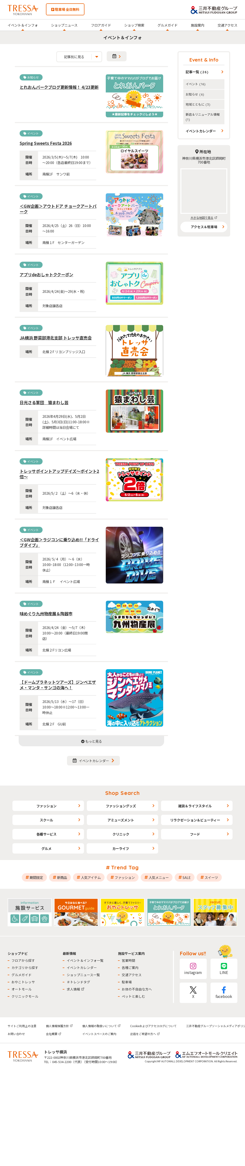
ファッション (46, 805)
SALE (187, 877)
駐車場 (127, 981)
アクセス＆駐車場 (204, 226)
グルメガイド (167, 25)
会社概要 (53, 1034)
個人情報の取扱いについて (101, 1026)
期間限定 (36, 877)
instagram (193, 968)
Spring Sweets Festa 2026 (46, 143)
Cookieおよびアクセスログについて (153, 1026)
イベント (196, 84)
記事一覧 (197, 71)
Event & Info (203, 60)
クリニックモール (24, 996)
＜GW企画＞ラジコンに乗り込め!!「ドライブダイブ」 (59, 542)
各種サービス (46, 834)
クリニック (120, 834)
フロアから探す (23, 960)
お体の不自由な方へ (137, 989)
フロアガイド (101, 25)
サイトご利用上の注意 (22, 1026)
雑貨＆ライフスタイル (195, 805)
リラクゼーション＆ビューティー (195, 819)
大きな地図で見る (203, 217)
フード (195, 834)
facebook (224, 992)
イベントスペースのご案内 (99, 1034)
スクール (46, 819)
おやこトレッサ (23, 981)
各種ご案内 (130, 967)
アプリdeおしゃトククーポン (46, 274)
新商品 (62, 877)
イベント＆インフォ (23, 25)
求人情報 (75, 989)
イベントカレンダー (91, 760)
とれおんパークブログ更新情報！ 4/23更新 (59, 87)
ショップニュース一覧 (83, 974)
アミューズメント (120, 819)
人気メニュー (159, 877)
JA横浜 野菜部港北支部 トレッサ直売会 (56, 338)
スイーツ (211, 877)
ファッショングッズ (121, 805)
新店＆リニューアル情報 (203, 116)
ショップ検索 (134, 25)
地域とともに (198, 104)
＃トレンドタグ (78, 981)
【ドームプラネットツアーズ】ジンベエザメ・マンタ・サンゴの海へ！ (58, 685)
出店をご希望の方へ (145, 1034)
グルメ (46, 848)
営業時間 (128, 960)
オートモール (21, 989)
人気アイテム (91, 877)
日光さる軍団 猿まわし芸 (44, 402)
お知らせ (195, 94)
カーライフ (120, 848)
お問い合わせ (16, 1034)
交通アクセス (227, 25)
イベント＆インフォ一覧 (85, 960)
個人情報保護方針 (59, 1026)
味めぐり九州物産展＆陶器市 (46, 614)
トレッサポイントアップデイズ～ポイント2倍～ (59, 474)
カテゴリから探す (24, 967)
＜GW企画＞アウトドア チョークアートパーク (58, 209)
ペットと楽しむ (133, 996)
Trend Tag (125, 867)
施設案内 (197, 25)
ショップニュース (64, 25)
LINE (224, 968)
